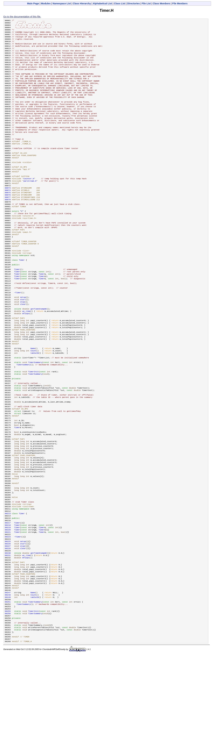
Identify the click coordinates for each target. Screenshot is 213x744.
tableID (34, 400)
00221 (8, 605)
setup (23, 337)
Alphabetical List (102, 3)
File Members (180, 3)
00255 (8, 695)
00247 (8, 674)
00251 (8, 685)
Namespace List (62, 3)
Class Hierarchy (82, 3)
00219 (8, 600)
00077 (8, 222)
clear (23, 345)
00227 (8, 621)
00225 (8, 616)
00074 (8, 214)
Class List (119, 3)
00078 (8, 225)
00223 (8, 610)
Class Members (161, 3)
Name (32, 395)
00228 (8, 624)
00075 (8, 217)
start (23, 339)
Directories (133, 3)
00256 (8, 698)
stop (22, 342)
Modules (46, 3)
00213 (8, 584)
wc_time (26, 353)
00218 (8, 597)
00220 (8, 602)
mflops (25, 355)
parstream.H (29, 204)
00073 (8, 212)
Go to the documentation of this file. (22, 16)
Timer (22, 294)
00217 (8, 595)
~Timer (17, 331)
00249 (8, 680)
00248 (8, 677)
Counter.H (28, 201)
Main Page (33, 3)
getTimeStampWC (38, 350)
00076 (8, 220)
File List (146, 3)
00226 (8, 618)
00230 (8, 629)
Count (33, 398)
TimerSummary (35, 411)
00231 (8, 632)
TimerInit (33, 422)
